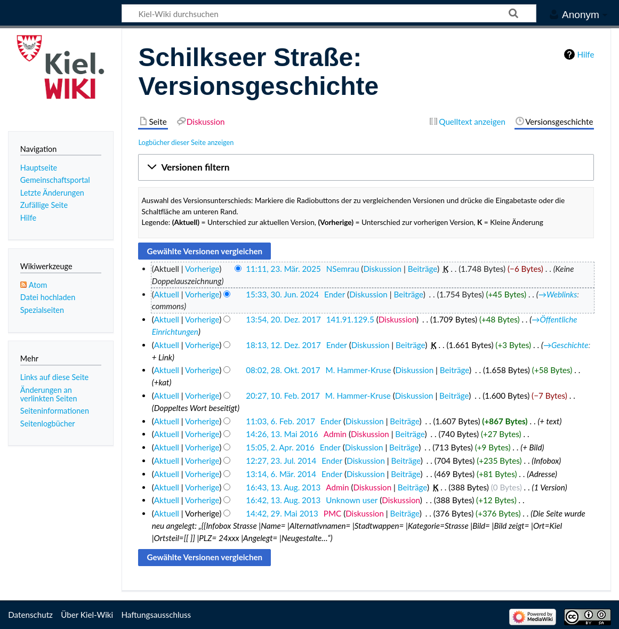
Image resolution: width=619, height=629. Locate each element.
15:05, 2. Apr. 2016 (280, 447)
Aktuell (166, 294)
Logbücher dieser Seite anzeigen (186, 142)
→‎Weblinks (557, 294)
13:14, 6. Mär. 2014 (281, 474)
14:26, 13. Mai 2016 (282, 434)
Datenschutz (30, 614)
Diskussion (382, 268)
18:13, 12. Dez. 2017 (283, 345)
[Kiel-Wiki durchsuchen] (329, 13)
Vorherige (202, 268)
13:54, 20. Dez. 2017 (283, 319)
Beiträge (422, 268)
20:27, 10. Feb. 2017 (283, 395)
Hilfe (585, 54)
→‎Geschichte (566, 345)
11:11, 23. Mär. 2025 (283, 268)
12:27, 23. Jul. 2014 (281, 460)
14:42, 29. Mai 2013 (282, 513)
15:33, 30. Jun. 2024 (282, 294)
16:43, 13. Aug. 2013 (283, 487)
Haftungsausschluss (156, 614)
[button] (366, 167)
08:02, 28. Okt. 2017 (283, 370)
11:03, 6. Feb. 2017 (280, 421)
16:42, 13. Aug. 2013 (283, 500)
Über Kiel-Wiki (87, 614)
